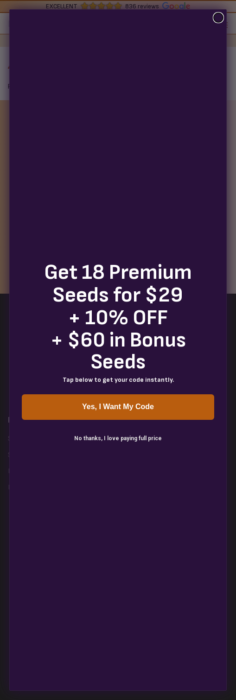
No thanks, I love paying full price (118, 438)
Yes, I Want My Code (118, 407)
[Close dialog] (218, 17)
